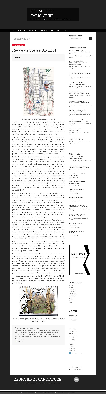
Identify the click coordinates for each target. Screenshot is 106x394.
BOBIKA (71, 302)
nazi (35, 336)
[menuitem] (13, 30)
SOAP (70, 298)
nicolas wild (18, 334)
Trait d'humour (80, 84)
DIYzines (71, 314)
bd (23, 330)
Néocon (71, 191)
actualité (47, 330)
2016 (19, 333)
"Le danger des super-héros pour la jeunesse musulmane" (38, 232)
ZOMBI (71, 287)
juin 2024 (71, 342)
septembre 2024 (73, 335)
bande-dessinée (41, 330)
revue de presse (55, 330)
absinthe (49, 333)
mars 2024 (72, 348)
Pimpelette (72, 121)
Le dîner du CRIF (74, 183)
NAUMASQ (71, 285)
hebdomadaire (26, 333)
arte (32, 333)
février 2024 (72, 350)
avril (16, 333)
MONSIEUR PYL (73, 294)
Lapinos (71, 139)
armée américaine (55, 336)
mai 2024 (71, 344)
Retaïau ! (71, 198)
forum (16, 338)
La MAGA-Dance (74, 225)
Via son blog (27, 132)
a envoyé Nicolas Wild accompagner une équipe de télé (45, 144)
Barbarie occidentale (75, 64)
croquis (41, 334)
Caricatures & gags (46, 30)
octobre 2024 (72, 333)
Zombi (71, 84)
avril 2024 (71, 346)
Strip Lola (32, 30)
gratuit (27, 330)
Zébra (71, 52)
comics (38, 336)
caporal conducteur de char (77, 62)
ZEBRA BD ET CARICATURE (37, 379)
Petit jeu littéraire (80, 112)
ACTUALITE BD (37, 328)
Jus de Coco (79, 130)
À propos (21, 30)
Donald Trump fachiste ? (76, 216)
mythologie (47, 336)
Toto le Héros (73, 93)
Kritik (59, 30)
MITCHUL (71, 318)
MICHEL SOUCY (73, 296)
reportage (36, 333)
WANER (71, 300)
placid (28, 334)
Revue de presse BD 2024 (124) (78, 206)
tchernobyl (43, 333)
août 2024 (71, 338)
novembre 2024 (73, 331)
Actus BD (68, 30)
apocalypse (55, 333)
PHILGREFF (71, 292)
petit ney (21, 338)
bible (42, 336)
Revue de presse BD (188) (34, 50)
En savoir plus (72, 392)
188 (21, 333)
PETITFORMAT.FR (73, 320)
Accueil (12, 30)
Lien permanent (20, 328)
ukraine (24, 334)
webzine (20, 330)
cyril (70, 73)
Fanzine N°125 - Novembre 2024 (79, 167)
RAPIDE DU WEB (73, 316)
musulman (17, 336)
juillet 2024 (72, 340)
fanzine (34, 330)
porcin (50, 334)
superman (30, 336)
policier (46, 334)
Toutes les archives (76, 353)
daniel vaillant (34, 334)
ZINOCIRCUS (72, 289)
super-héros (24, 336)
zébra (30, 330)
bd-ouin (55, 334)
